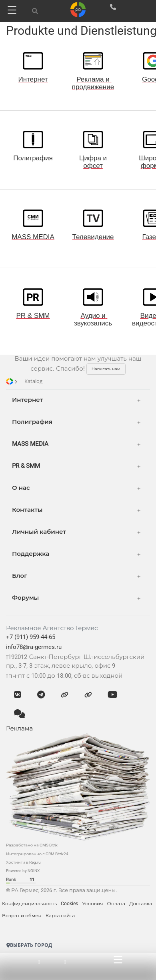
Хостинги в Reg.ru (23, 862)
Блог (19, 575)
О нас (21, 487)
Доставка (140, 903)
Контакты (27, 509)
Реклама (19, 728)
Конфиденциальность (29, 903)
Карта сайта (60, 915)
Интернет (27, 399)
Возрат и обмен (22, 915)
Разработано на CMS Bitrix (32, 845)
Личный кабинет (39, 531)
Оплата (116, 903)
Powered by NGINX (23, 870)
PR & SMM (26, 465)
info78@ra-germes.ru (34, 647)
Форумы (25, 597)
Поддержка (30, 553)
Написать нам (106, 369)
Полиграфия (32, 421)
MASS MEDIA (30, 443)
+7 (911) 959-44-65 (30, 637)
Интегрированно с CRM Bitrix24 (37, 854)
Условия (92, 903)
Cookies (69, 903)
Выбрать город (29, 945)
